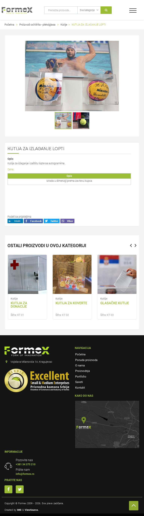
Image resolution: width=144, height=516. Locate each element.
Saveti (79, 382)
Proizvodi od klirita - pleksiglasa (37, 24)
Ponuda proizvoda (86, 360)
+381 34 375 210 (25, 464)
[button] (115, 44)
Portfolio (80, 376)
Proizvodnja (82, 371)
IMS (19, 509)
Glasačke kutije (114, 303)
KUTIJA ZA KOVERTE (71, 303)
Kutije (64, 24)
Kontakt (80, 387)
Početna (9, 24)
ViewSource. (32, 509)
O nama (80, 365)
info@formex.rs (25, 473)
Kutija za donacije (19, 304)
